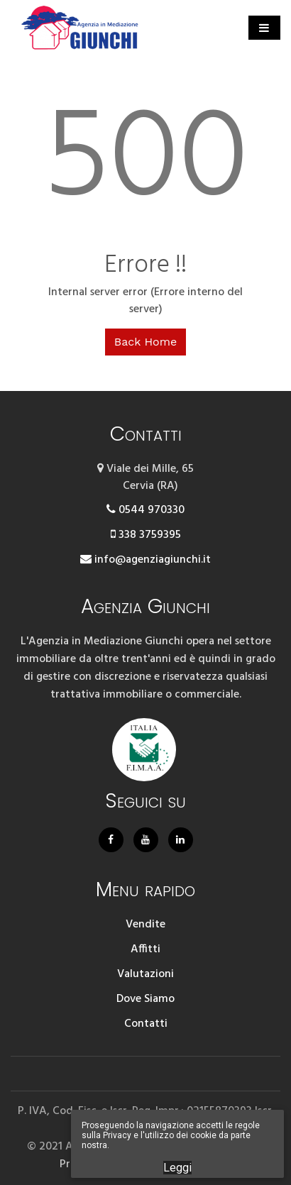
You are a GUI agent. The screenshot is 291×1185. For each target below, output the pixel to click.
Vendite (145, 924)
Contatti (146, 1024)
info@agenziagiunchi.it (145, 560)
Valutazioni (145, 974)
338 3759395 (146, 535)
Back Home (145, 341)
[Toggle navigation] (264, 28)
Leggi (177, 1167)
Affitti (145, 949)
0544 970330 (145, 510)
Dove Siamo (145, 999)
